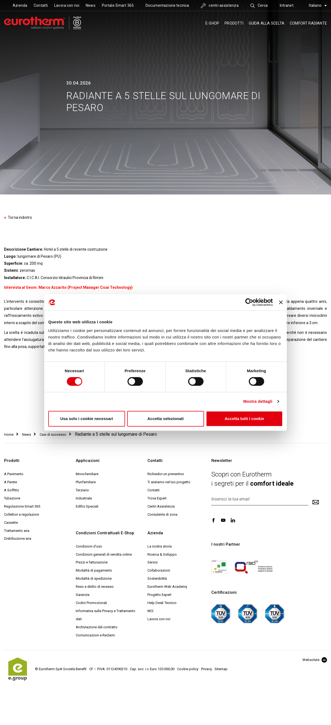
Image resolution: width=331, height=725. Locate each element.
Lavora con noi (66, 5)
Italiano (318, 5)
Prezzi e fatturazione (92, 562)
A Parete (10, 482)
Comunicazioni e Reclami (95, 635)
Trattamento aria (16, 531)
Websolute (314, 660)
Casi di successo (53, 434)
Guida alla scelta (266, 23)
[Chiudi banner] (281, 302)
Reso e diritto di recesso (95, 587)
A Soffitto (11, 490)
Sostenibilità (157, 578)
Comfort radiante (308, 23)
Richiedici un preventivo (165, 474)
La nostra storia (159, 546)
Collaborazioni (158, 570)
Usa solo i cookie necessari (86, 418)
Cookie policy (187, 669)
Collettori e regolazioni (21, 514)
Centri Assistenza (161, 506)
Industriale (84, 498)
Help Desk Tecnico (162, 603)
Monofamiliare (87, 474)
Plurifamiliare (86, 482)
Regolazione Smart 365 (22, 506)
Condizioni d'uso (89, 546)
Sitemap (221, 669)
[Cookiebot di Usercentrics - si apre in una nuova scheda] (249, 302)
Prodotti (234, 23)
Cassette (11, 523)
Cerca (259, 5)
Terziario (82, 490)
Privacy (206, 669)
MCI (150, 611)
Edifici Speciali (87, 506)
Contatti (41, 5)
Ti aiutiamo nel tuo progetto (168, 482)
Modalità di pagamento (94, 570)
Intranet (287, 5)
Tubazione (12, 498)
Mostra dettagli (257, 401)
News (90, 5)
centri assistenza (220, 5)
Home (8, 434)
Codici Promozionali (91, 603)
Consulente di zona (162, 514)
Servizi (152, 562)
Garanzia (82, 595)
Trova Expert (157, 498)
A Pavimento (13, 474)
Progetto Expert (159, 595)
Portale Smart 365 (118, 5)
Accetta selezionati (165, 418)
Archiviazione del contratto (97, 627)
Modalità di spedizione (94, 578)
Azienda (20, 5)
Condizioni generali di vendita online (104, 554)
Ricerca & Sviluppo (162, 554)
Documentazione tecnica (167, 5)
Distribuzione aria (17, 538)
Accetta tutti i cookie (244, 418)
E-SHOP (212, 23)
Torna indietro (18, 217)
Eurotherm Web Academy (167, 587)
